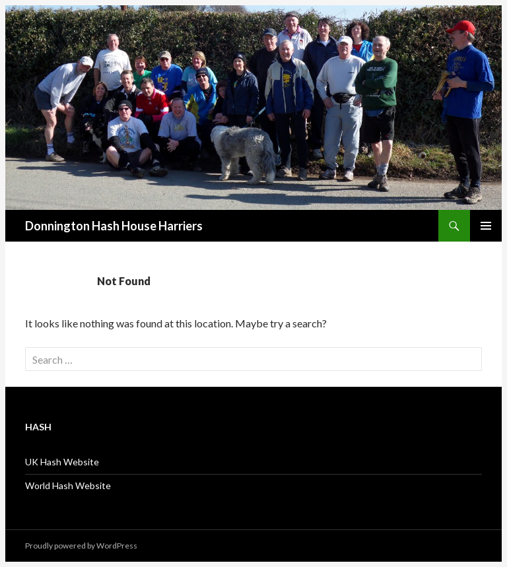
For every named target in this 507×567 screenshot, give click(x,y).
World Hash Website (68, 485)
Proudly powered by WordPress (81, 545)
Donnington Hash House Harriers (114, 225)
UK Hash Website (62, 461)
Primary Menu (486, 226)
